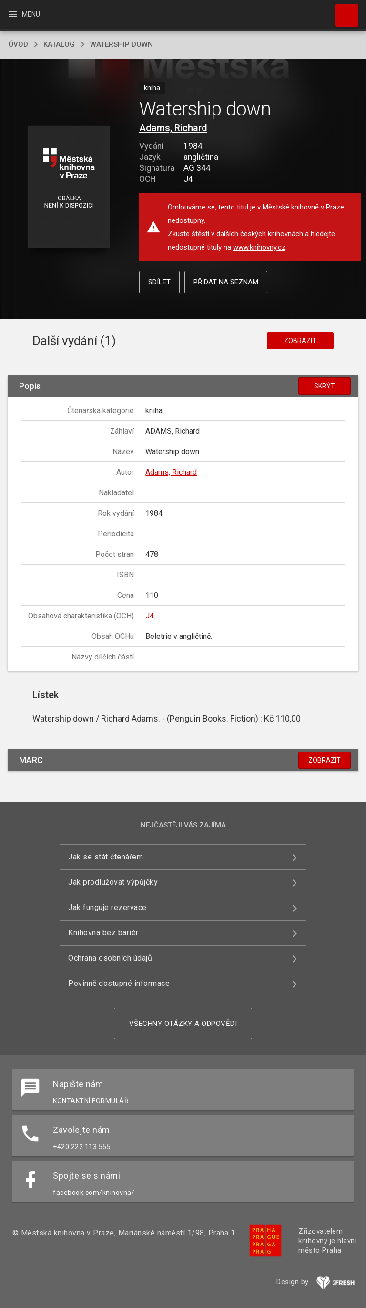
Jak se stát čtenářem (105, 856)
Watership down (121, 44)
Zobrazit (300, 341)
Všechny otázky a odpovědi (183, 1023)
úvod (18, 44)
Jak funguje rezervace (107, 907)
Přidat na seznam (225, 282)
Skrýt (324, 386)
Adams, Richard (173, 128)
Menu (23, 14)
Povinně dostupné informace (119, 983)
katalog (59, 44)
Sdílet (159, 282)
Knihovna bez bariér (103, 932)
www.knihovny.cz (259, 247)
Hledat (342, 10)
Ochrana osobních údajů (110, 958)
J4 (149, 615)
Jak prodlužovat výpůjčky (113, 882)
